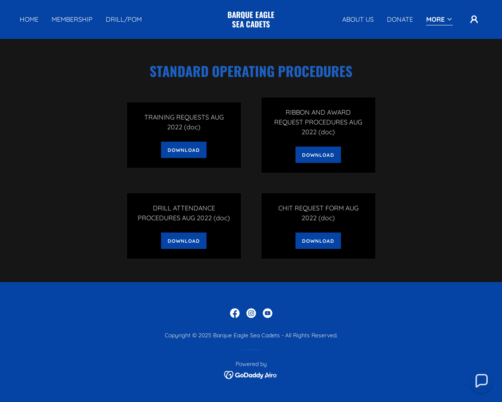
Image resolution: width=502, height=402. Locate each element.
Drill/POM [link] (124, 19)
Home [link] (29, 19)
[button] (439, 19)
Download (184, 150)
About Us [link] (358, 19)
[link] (251, 25)
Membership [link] (72, 19)
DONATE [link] (400, 19)
